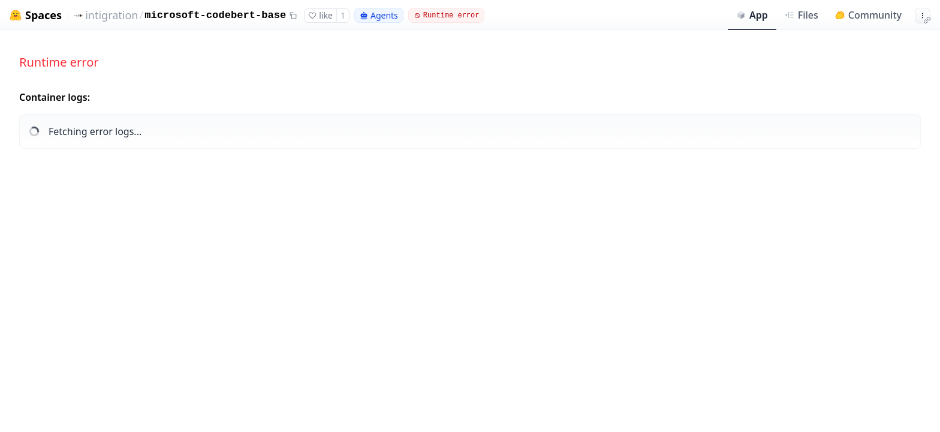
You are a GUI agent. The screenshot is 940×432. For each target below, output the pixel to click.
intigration (111, 15)
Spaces (43, 15)
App (752, 15)
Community (868, 15)
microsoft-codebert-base (215, 15)
